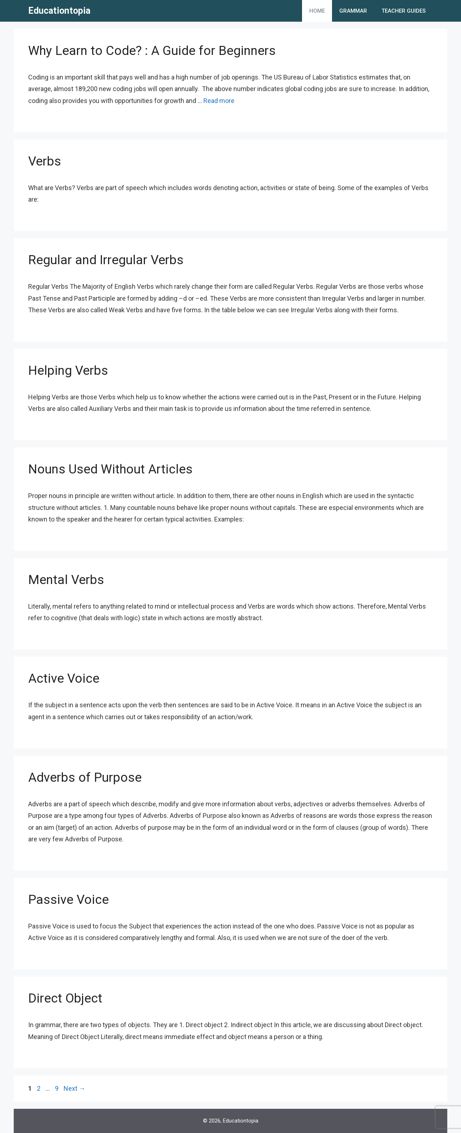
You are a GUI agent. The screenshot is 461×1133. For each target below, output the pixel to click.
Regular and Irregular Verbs (106, 260)
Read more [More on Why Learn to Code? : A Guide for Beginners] (218, 100)
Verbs (44, 161)
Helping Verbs (68, 370)
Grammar (353, 11)
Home (317, 11)
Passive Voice (68, 899)
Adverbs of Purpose (85, 777)
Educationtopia (59, 10)
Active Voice (63, 678)
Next (74, 1088)
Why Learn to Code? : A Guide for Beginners (152, 50)
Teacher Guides (404, 11)
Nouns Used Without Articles (110, 469)
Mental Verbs (66, 579)
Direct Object (65, 998)
